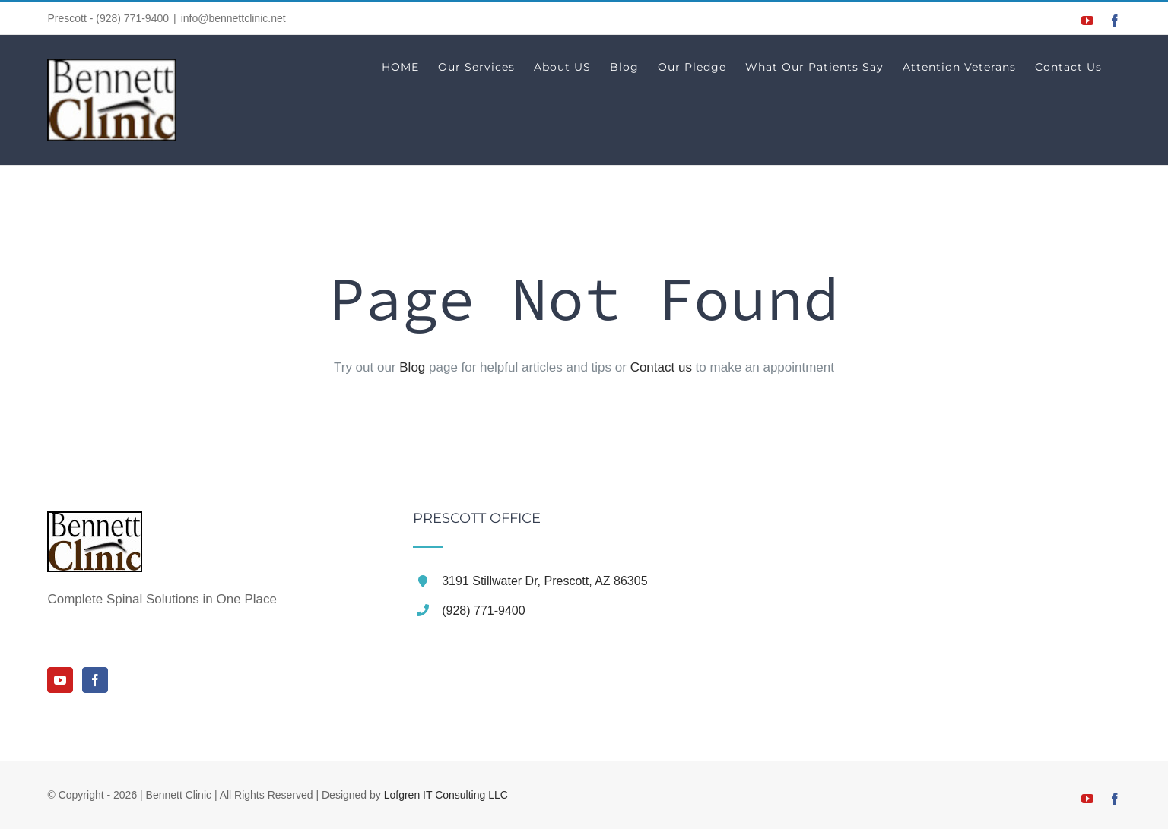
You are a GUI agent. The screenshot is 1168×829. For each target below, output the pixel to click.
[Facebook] (95, 680)
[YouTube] (60, 680)
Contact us (661, 367)
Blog (412, 367)
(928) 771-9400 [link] (483, 610)
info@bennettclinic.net (233, 18)
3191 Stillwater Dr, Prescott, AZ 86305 (544, 580)
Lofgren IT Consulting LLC (446, 795)
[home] (94, 525)
